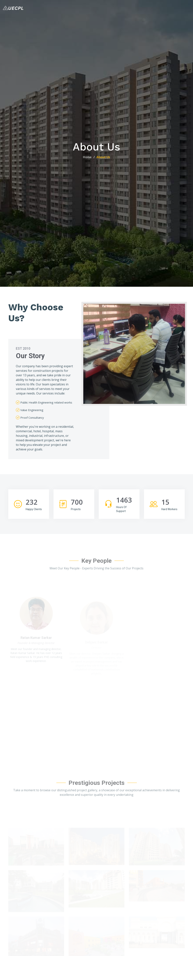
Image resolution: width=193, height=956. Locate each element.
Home (87, 157)
